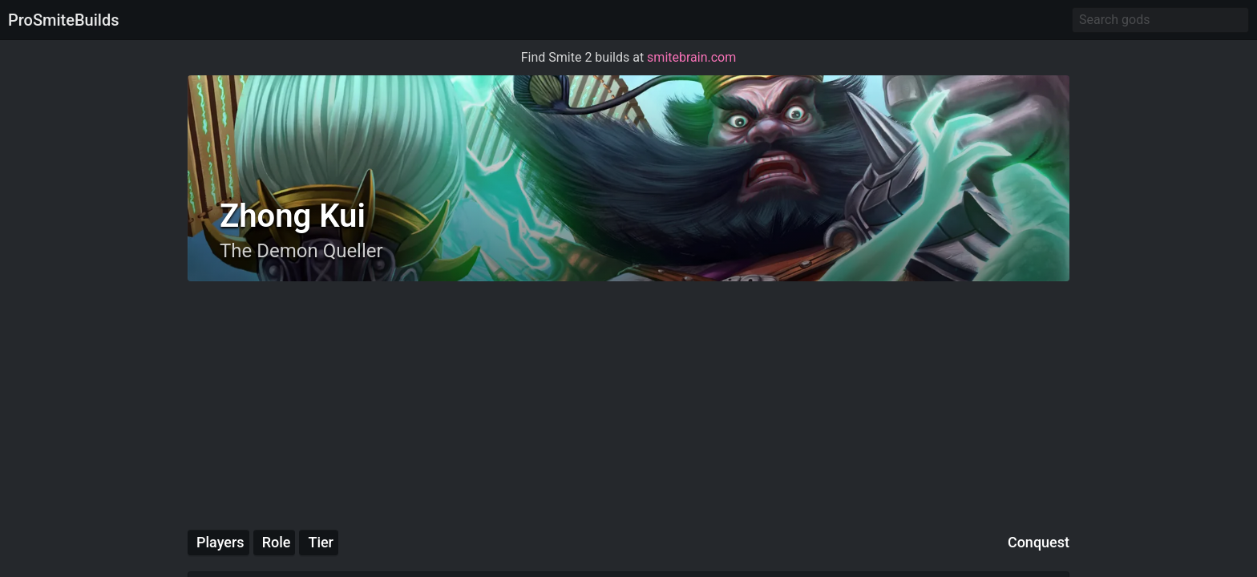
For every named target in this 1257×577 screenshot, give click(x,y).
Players (220, 542)
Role (276, 542)
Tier (320, 542)
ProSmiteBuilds (63, 20)
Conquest (1038, 542)
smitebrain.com (691, 57)
